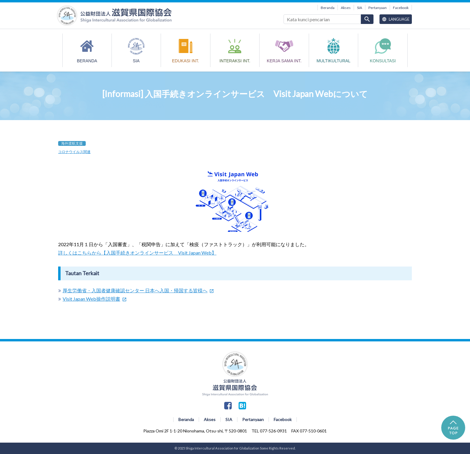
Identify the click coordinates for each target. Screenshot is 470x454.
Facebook (401, 7)
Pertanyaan (377, 7)
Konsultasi (383, 60)
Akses (346, 7)
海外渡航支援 (72, 143)
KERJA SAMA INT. (284, 60)
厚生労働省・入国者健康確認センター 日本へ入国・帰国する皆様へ (135, 290)
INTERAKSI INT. (234, 60)
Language (395, 19)
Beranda (328, 7)
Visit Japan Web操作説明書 (91, 299)
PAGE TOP (453, 428)
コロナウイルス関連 (74, 151)
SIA (359, 7)
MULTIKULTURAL (333, 60)
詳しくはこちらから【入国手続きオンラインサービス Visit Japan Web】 (137, 252)
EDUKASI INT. (185, 60)
